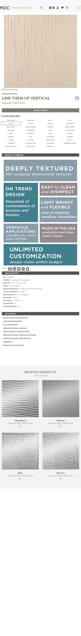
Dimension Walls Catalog (15, 494)
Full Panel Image (10, 491)
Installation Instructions (15, 484)
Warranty (8, 508)
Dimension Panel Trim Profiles (17, 504)
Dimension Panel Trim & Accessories (19, 501)
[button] (77, 98)
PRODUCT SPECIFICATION (13, 511)
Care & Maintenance (12, 487)
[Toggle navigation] (79, 7)
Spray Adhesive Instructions (16, 497)
